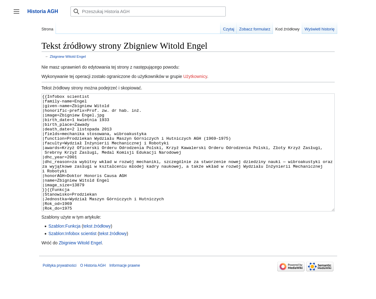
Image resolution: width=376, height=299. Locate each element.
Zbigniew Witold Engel (68, 56)
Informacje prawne (124, 289)
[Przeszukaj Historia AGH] (148, 11)
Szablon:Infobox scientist (72, 256)
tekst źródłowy (97, 249)
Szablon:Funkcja (64, 249)
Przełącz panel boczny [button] (18, 14)
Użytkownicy (195, 76)
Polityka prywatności (60, 289)
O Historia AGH (93, 289)
